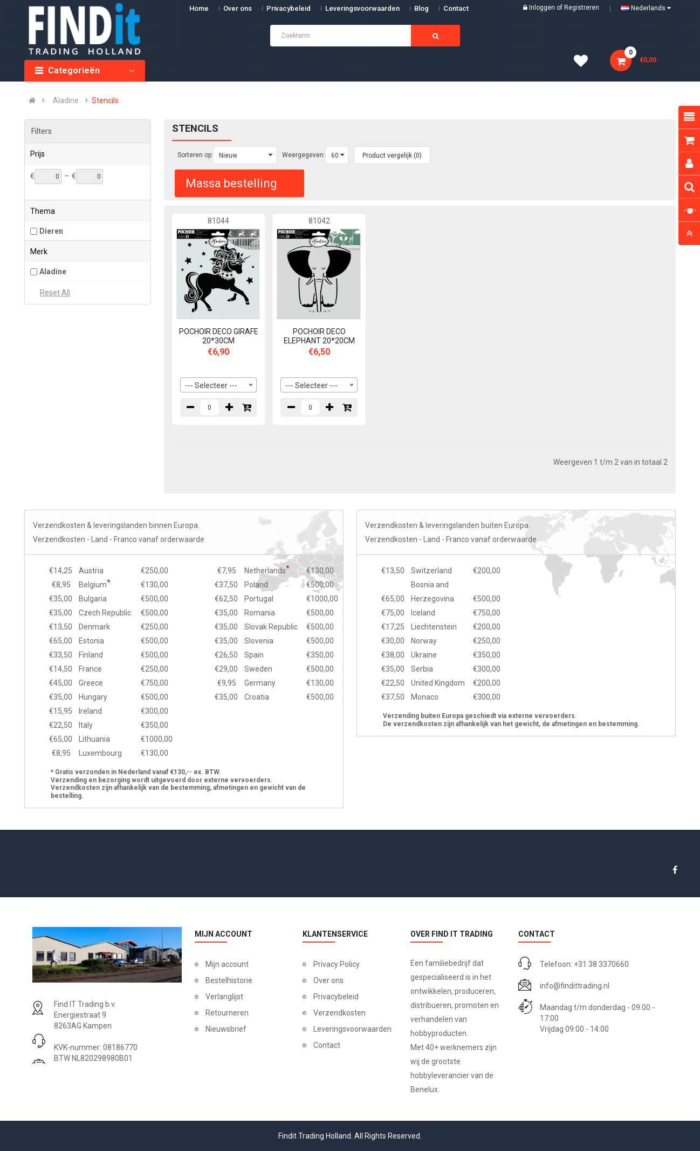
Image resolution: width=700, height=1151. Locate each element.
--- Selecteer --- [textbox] (211, 385)
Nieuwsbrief (225, 1029)
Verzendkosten (339, 1012)
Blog (421, 8)
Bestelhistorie (228, 980)
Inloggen (543, 7)
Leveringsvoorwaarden (362, 8)
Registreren (581, 7)
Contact (326, 1045)
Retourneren (227, 1012)
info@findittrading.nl (574, 985)
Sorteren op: (195, 155)
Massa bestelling (231, 183)
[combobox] (218, 384)
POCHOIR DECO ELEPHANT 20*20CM (319, 336)
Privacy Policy (336, 964)
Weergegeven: (303, 155)
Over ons (237, 8)
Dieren (51, 231)
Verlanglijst (224, 996)
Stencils (105, 100)
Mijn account (227, 964)
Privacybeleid (288, 8)
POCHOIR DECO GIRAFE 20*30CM (218, 336)
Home (199, 8)
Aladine (66, 100)
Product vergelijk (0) (392, 155)
